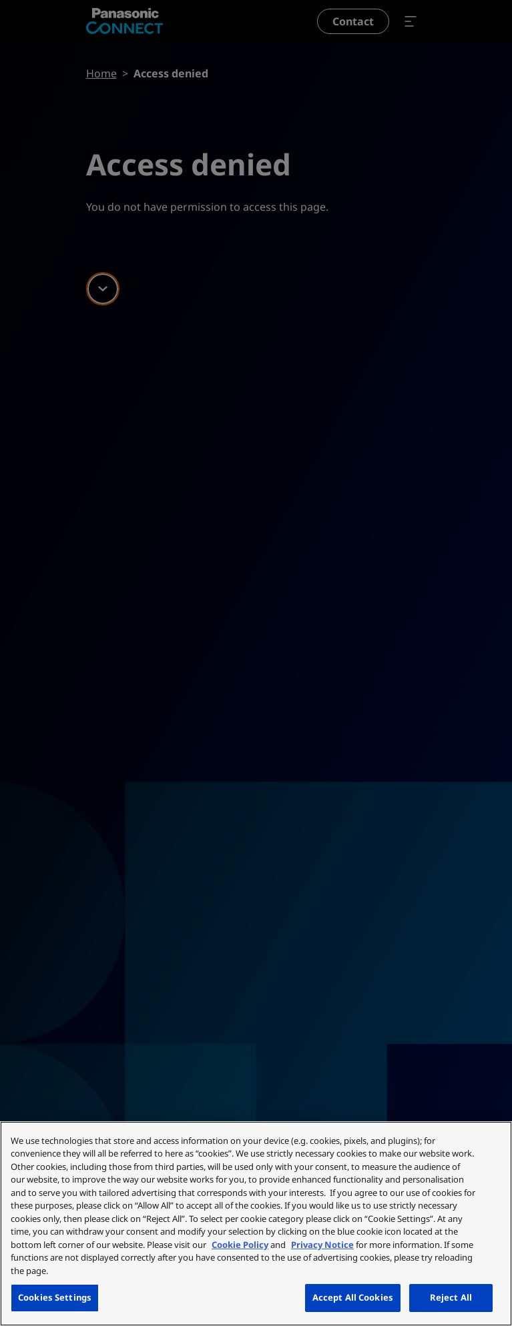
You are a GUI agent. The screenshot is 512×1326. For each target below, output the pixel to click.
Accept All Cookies (352, 1297)
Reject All (451, 1297)
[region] (256, 1223)
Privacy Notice (322, 1245)
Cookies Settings (54, 1297)
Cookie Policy (240, 1245)
